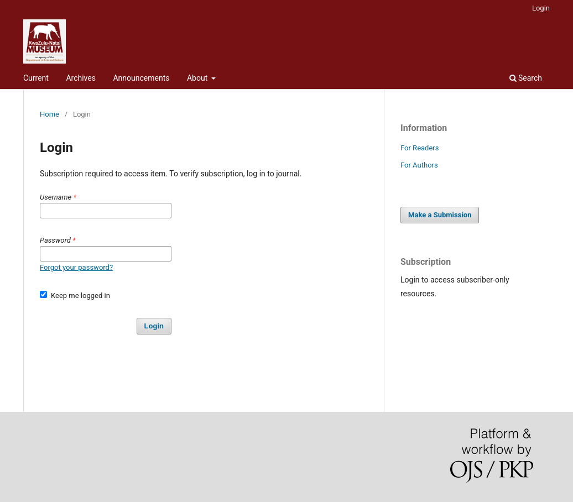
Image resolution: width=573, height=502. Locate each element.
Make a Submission (439, 215)
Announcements (141, 78)
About (198, 78)
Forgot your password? (76, 267)
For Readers (419, 148)
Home (49, 114)
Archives (81, 78)
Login (541, 8)
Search (525, 78)
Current (36, 78)
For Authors (419, 165)
